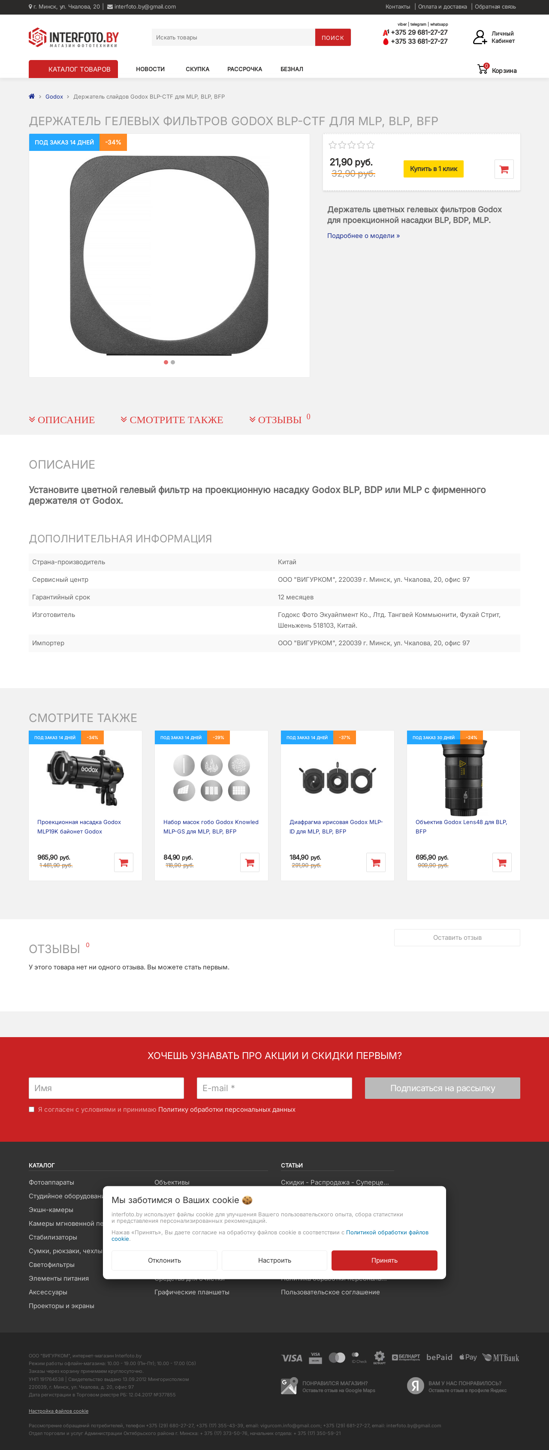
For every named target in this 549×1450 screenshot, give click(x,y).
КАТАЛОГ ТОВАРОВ (79, 69)
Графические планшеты (191, 1292)
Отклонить (164, 1260)
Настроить (274, 1260)
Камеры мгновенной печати (73, 1223)
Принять (384, 1260)
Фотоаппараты (51, 1182)
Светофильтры (52, 1264)
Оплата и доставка (443, 6)
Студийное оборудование (69, 1196)
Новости (150, 69)
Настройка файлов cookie (58, 1411)
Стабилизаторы (53, 1237)
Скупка (197, 69)
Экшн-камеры (51, 1210)
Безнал (292, 69)
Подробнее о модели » (363, 236)
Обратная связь (495, 6)
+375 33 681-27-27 (415, 41)
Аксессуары (48, 1292)
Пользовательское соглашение (330, 1292)
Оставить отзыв (457, 937)
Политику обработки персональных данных (227, 1109)
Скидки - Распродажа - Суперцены (336, 1182)
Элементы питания (59, 1278)
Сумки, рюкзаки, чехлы (66, 1251)
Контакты (398, 6)
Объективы (172, 1182)
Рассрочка (244, 69)
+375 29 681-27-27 (415, 32)
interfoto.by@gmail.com (141, 6)
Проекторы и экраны (61, 1306)
